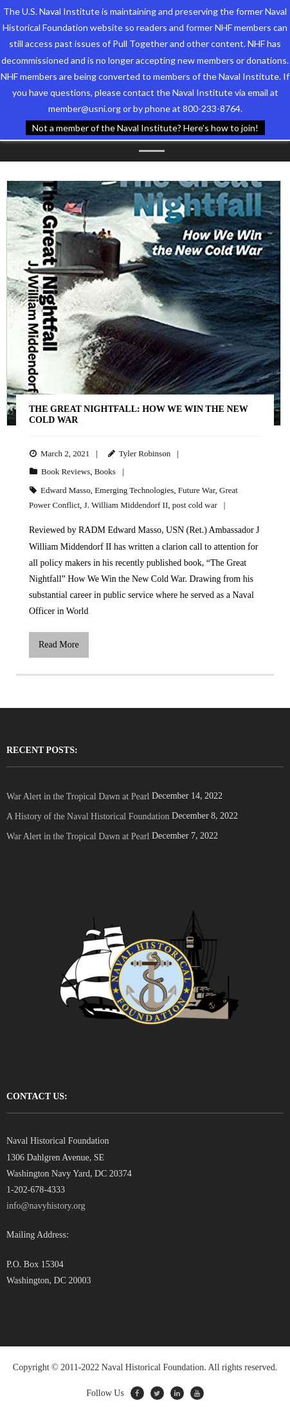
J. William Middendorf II (126, 505)
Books (105, 471)
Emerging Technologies (134, 490)
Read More (59, 644)
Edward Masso (66, 490)
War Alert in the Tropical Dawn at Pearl (77, 796)
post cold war (194, 505)
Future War (196, 490)
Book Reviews (65, 471)
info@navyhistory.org (46, 1206)
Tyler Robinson (144, 453)
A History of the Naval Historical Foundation (88, 816)
